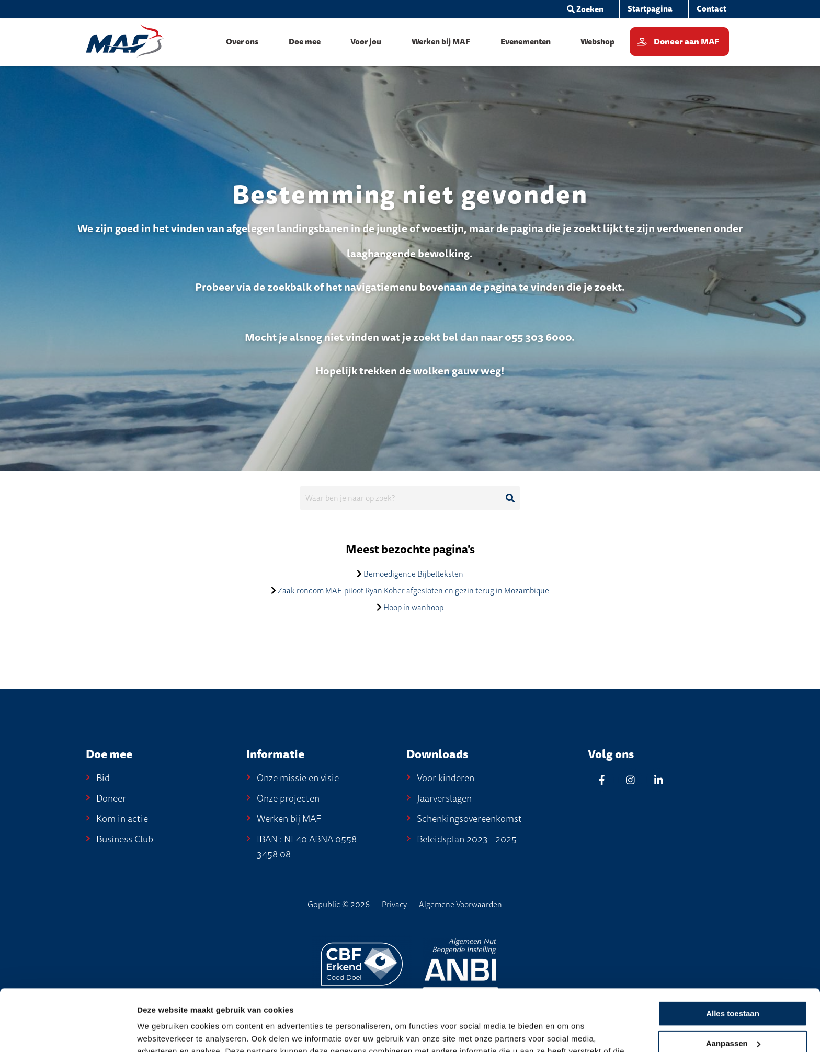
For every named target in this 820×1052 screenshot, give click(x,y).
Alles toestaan (732, 952)
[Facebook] (602, 780)
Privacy (394, 904)
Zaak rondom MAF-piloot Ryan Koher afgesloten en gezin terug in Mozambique (413, 591)
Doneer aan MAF (686, 42)
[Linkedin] (658, 780)
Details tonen (162, 1031)
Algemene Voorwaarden (460, 904)
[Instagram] (630, 780)
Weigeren (732, 1011)
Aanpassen (733, 981)
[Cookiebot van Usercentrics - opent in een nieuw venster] (67, 1031)
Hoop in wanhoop (413, 607)
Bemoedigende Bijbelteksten (413, 574)
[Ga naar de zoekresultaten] (510, 498)
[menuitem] (649, 9)
